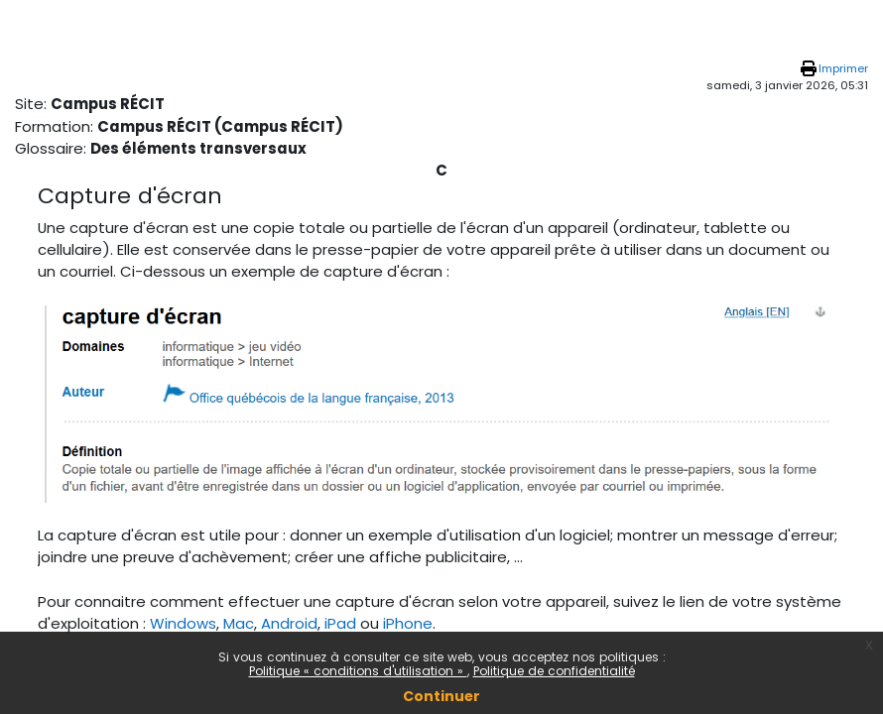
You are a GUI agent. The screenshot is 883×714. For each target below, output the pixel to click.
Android (289, 623)
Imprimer (843, 68)
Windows (183, 623)
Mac (238, 623)
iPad (340, 623)
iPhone (408, 623)
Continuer (441, 696)
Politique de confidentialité (554, 670)
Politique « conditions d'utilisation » (358, 670)
